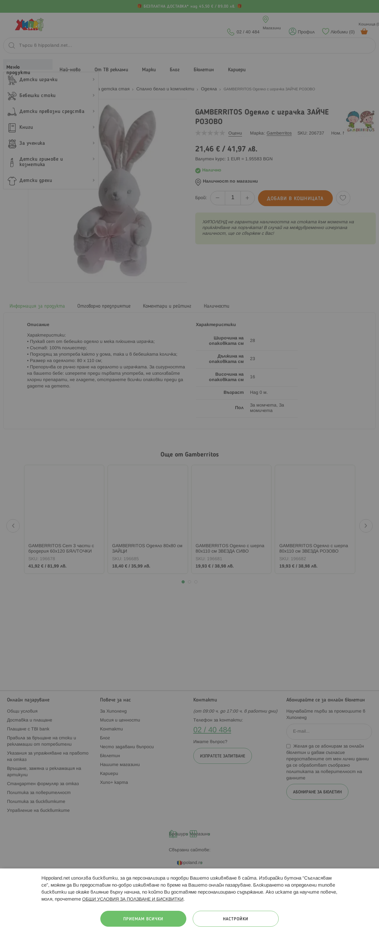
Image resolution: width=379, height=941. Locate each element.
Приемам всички (143, 919)
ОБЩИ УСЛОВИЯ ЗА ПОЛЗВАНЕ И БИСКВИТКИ (132, 899)
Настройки (235, 919)
